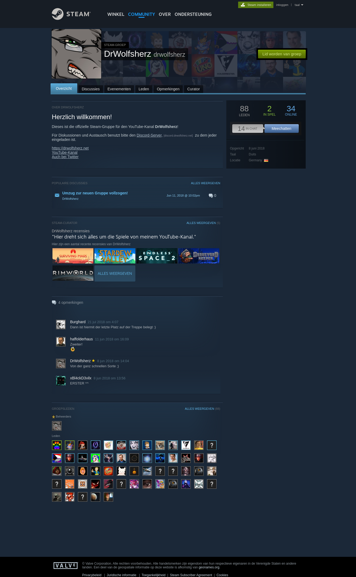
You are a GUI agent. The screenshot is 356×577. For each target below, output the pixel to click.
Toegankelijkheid (153, 575)
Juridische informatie (121, 575)
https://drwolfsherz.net (70, 148)
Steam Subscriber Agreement (191, 575)
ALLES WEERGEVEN (205, 183)
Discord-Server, (150, 135)
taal (297, 5)
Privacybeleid (91, 575)
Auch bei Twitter (65, 157)
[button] (136, 195)
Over (165, 14)
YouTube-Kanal (64, 152)
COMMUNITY (141, 14)
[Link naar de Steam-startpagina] (75, 18)
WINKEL (115, 14)
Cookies (222, 575)
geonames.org (209, 567)
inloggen (282, 5)
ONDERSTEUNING (193, 14)
